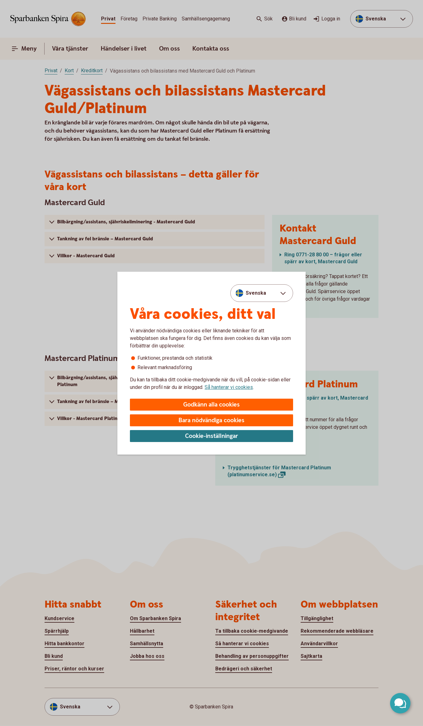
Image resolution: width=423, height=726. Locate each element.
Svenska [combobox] (256, 293)
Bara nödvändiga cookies (211, 420)
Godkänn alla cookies (211, 405)
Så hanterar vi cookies (229, 387)
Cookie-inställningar (211, 436)
